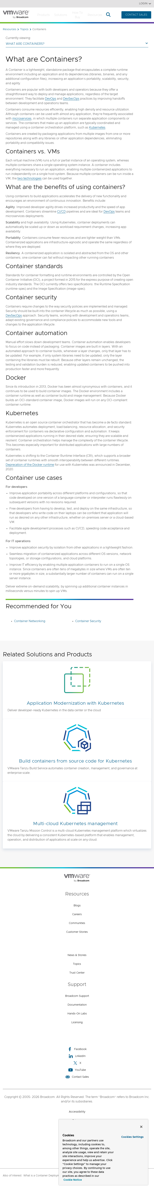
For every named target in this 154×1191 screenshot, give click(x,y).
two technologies (29, 178)
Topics (77, 964)
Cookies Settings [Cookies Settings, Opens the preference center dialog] (132, 1137)
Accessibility (77, 1111)
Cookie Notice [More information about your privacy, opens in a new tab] (72, 1180)
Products (43, 14)
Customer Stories (77, 932)
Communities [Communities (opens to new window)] (77, 923)
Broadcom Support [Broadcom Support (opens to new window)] (77, 996)
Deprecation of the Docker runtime (30, 464)
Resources (95, 14)
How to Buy (77, 15)
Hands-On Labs (77, 1013)
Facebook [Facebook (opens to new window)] (77, 1049)
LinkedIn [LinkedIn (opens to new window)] (77, 1056)
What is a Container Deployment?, (44, 1175)
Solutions (60, 14)
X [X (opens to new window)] (77, 1063)
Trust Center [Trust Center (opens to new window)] (77, 973)
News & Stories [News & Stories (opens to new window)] (77, 955)
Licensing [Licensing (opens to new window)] (77, 1022)
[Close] (141, 1127)
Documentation (77, 1005)
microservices (21, 118)
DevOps (50, 98)
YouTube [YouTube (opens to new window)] (77, 1070)
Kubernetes (97, 127)
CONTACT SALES (136, 14)
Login (145, 3)
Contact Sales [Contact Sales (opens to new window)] (77, 1077)
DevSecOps (71, 98)
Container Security (88, 621)
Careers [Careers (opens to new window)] (77, 914)
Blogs (77, 905)
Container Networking (29, 621)
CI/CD (61, 211)
